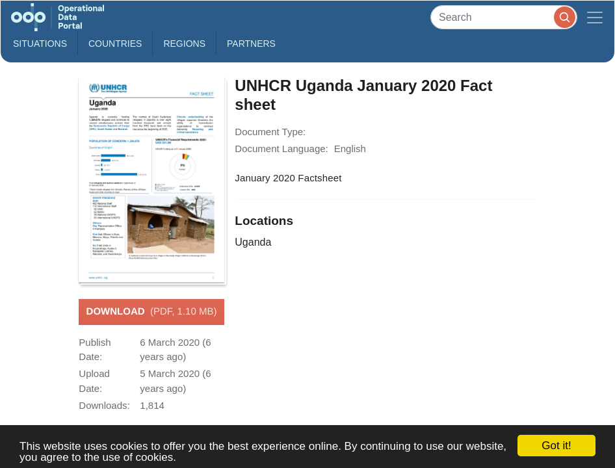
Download (151, 312)
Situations (40, 43)
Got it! (556, 445)
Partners (251, 43)
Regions (184, 43)
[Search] (503, 17)
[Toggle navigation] (594, 17)
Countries (115, 43)
